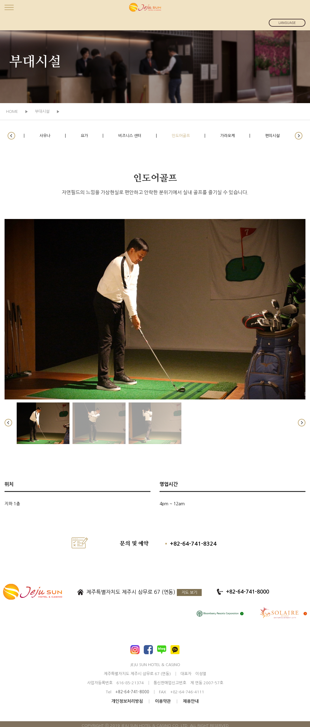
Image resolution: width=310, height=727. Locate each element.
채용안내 (191, 701)
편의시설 (272, 136)
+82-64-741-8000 (247, 591)
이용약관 (163, 701)
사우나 (44, 136)
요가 (84, 136)
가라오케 (227, 136)
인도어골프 (181, 136)
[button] (11, 136)
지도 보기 (189, 592)
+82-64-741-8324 (193, 544)
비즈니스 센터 (129, 136)
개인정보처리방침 (127, 701)
